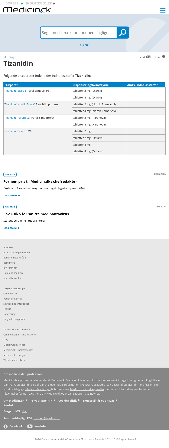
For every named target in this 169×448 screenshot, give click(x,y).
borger (12, 3)
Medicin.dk (54, 393)
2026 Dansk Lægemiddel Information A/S (58, 439)
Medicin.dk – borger (38, 389)
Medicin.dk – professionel (139, 385)
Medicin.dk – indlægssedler (87, 389)
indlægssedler (39, 3)
